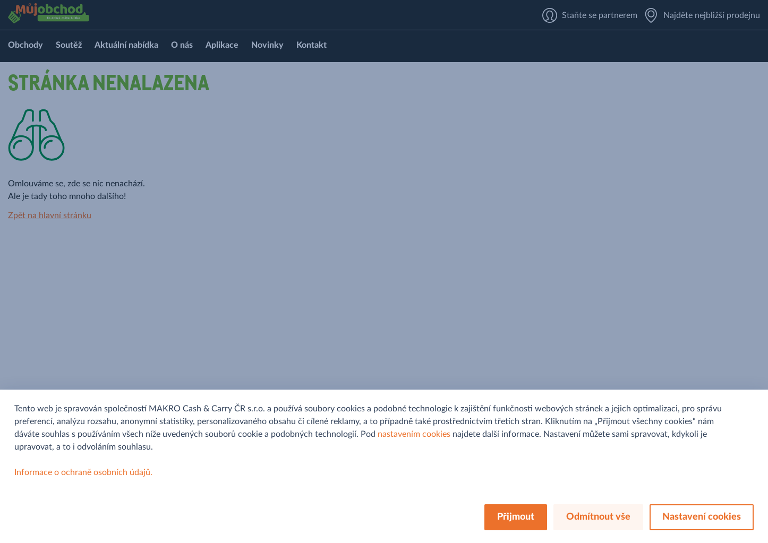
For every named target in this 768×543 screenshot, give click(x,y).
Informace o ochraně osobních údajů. (83, 472)
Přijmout (515, 517)
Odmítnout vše (598, 517)
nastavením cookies (414, 434)
